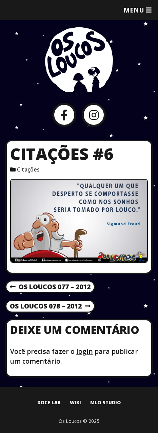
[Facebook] (64, 115)
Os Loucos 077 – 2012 (50, 287)
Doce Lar (49, 402)
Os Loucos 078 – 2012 (50, 306)
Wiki (75, 402)
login (84, 351)
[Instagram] (94, 115)
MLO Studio (105, 402)
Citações (28, 169)
